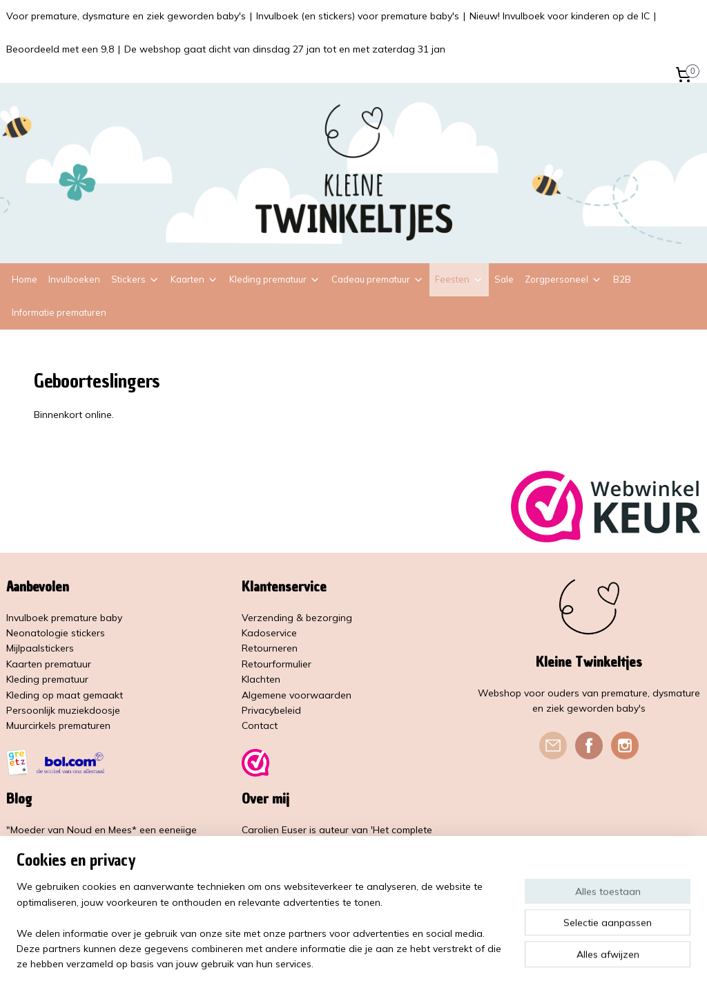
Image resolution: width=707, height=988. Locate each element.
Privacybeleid (271, 710)
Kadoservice (269, 633)
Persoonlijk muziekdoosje (63, 710)
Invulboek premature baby (64, 617)
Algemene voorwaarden (296, 695)
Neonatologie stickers (55, 633)
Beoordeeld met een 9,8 (60, 49)
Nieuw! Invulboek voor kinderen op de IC (559, 16)
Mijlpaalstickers (40, 648)
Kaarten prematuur (48, 664)
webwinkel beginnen (391, 962)
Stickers (135, 279)
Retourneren (270, 648)
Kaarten (194, 279)
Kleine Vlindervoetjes (288, 876)
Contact (260, 725)
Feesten (459, 279)
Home (24, 279)
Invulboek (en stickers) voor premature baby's (357, 16)
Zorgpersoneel (563, 279)
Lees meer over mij (286, 907)
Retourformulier (276, 664)
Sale (504, 279)
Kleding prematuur (274, 279)
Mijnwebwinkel (502, 962)
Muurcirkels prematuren (58, 725)
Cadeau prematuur (377, 279)
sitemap (317, 962)
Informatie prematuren (59, 312)
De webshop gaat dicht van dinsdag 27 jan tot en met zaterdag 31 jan (284, 49)
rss (343, 962)
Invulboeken (74, 279)
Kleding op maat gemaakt (64, 695)
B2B (622, 279)
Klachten (261, 679)
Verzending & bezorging (297, 617)
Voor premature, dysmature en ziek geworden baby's (126, 16)
